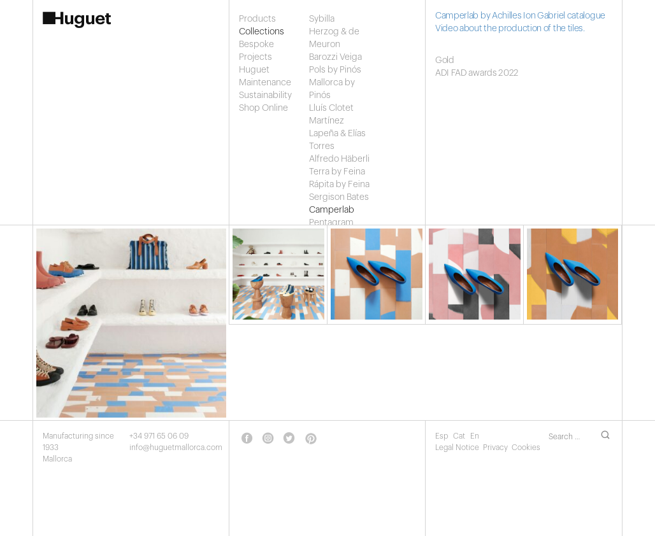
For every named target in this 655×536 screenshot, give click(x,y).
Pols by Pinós (335, 70)
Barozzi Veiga (335, 57)
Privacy (495, 447)
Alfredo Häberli (339, 159)
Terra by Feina (337, 171)
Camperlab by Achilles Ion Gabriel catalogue (520, 15)
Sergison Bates (339, 197)
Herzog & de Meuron (334, 38)
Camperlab (331, 210)
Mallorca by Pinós (332, 89)
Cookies (526, 447)
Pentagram (331, 222)
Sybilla (322, 19)
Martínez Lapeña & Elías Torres (337, 133)
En (474, 436)
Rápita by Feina (339, 184)
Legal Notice (457, 447)
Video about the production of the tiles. (510, 28)
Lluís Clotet (331, 108)
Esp (442, 436)
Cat (460, 436)
